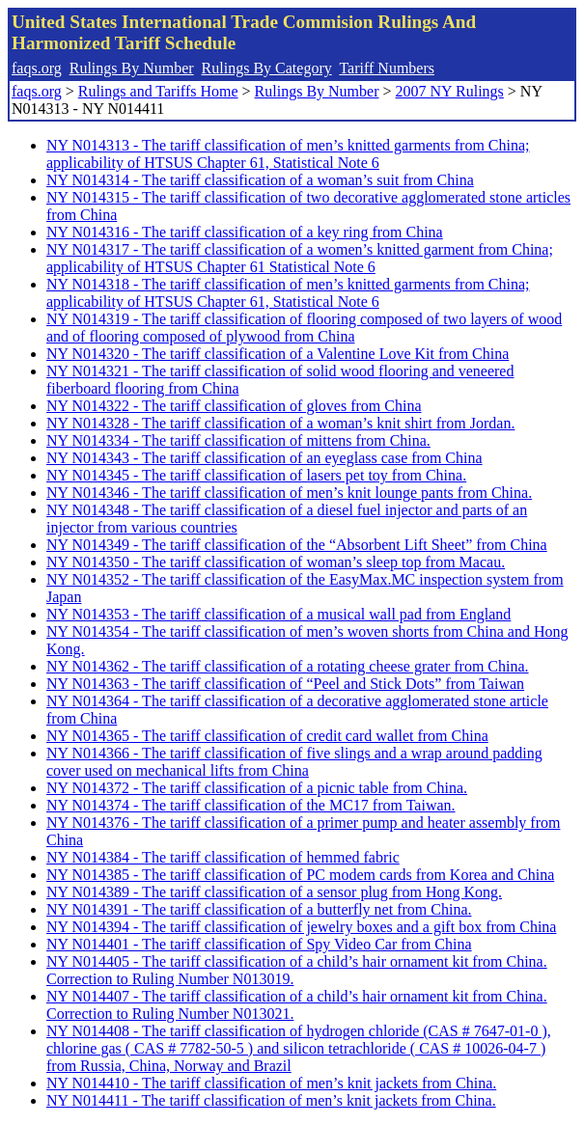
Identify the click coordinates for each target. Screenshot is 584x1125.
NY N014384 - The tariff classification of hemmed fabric (223, 857)
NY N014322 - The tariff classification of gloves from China (234, 406)
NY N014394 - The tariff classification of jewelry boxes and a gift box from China (301, 927)
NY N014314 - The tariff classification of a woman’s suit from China (260, 180)
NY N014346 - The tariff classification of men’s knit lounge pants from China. (289, 492)
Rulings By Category (267, 68)
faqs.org (37, 68)
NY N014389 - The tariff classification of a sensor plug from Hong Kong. (274, 892)
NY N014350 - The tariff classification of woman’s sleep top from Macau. (275, 562)
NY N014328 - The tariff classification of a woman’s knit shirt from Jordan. (280, 423)
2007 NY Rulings (450, 91)
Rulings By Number (132, 68)
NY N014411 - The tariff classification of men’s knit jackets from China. (271, 1100)
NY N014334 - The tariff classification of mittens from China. (238, 440)
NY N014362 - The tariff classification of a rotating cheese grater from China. (287, 666)
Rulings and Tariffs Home (158, 91)
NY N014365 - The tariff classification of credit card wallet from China (267, 735)
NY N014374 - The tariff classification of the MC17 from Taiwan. (251, 805)
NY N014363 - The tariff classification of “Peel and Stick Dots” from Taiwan (285, 683)
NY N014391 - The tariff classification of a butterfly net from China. (258, 909)
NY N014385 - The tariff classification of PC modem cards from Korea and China (300, 874)
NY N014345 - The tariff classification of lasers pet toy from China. (256, 475)
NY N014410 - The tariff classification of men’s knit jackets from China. (271, 1083)
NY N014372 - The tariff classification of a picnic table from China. (256, 788)
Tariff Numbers (386, 68)
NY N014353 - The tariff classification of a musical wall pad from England (278, 614)
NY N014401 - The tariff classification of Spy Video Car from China (259, 944)
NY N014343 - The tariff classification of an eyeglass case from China (264, 458)
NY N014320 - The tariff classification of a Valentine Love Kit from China (277, 353)
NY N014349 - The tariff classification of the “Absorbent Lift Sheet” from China (296, 544)
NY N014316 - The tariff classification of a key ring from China (244, 232)
